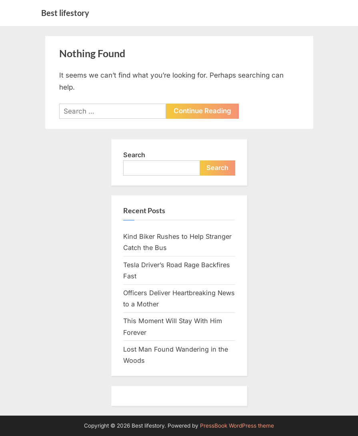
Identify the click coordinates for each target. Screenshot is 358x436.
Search (134, 155)
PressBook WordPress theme (237, 425)
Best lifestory (65, 13)
